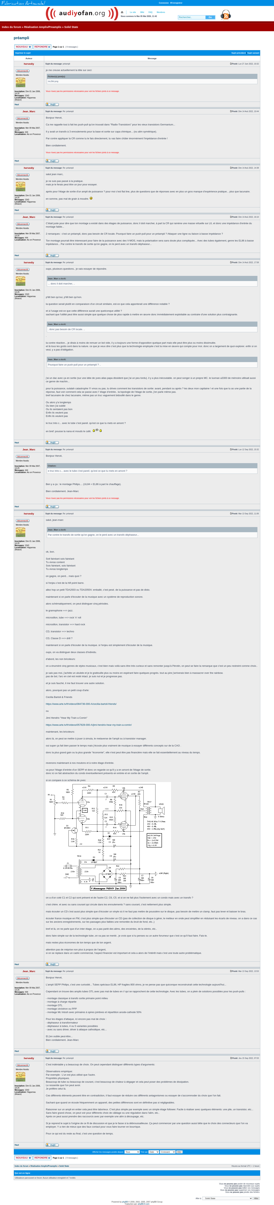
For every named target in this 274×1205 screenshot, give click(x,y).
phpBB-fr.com (144, 1204)
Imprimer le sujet (23, 53)
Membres (161, 12)
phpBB (125, 1202)
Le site (133, 12)
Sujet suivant (253, 53)
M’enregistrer (176, 3)
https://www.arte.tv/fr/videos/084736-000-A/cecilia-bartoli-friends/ (81, 703)
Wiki (142, 12)
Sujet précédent (239, 53)
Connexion (164, 3)
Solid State (71, 27)
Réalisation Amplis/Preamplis (42, 27)
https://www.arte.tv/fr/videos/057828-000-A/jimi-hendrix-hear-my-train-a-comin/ (89, 724)
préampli (21, 38)
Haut (17, 105)
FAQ (150, 12)
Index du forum (11, 27)
